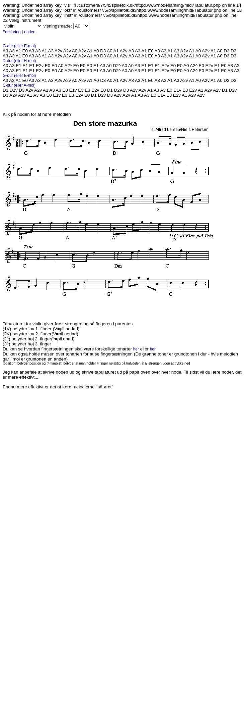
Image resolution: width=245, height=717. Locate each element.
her (136, 349)
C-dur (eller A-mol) (19, 85)
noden (29, 32)
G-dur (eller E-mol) (19, 46)
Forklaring (11, 32)
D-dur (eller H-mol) (19, 60)
